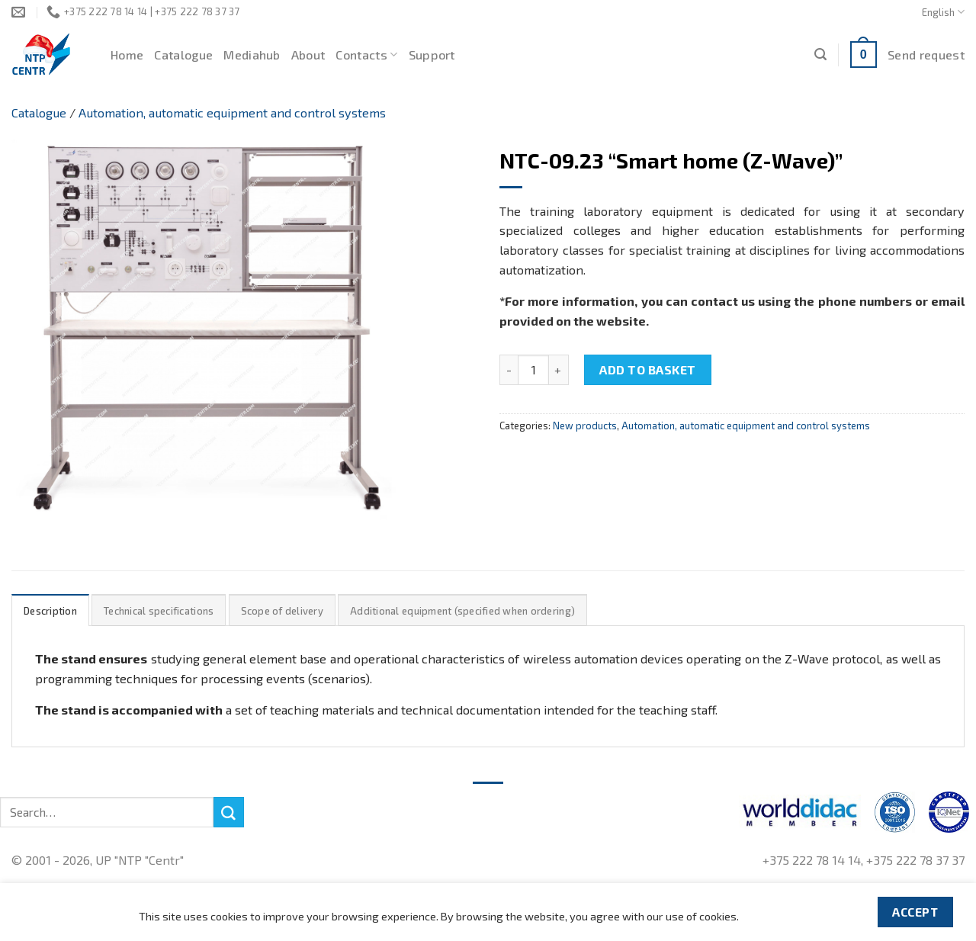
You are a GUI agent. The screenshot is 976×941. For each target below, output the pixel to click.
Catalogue (183, 54)
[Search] (820, 54)
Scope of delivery (282, 611)
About (308, 54)
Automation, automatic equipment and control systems (232, 112)
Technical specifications (159, 611)
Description (50, 611)
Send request (926, 54)
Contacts (366, 55)
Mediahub (252, 54)
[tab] (50, 610)
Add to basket (647, 369)
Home (127, 54)
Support (432, 54)
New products (585, 425)
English (943, 12)
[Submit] (229, 812)
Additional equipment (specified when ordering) (462, 611)
